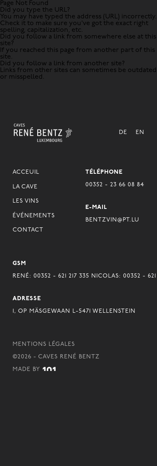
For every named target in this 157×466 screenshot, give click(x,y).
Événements (34, 216)
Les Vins (26, 201)
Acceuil (26, 172)
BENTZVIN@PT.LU (112, 220)
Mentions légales (44, 344)
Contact (28, 230)
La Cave (25, 187)
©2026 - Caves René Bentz (56, 357)
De (123, 132)
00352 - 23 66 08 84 (114, 185)
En (140, 132)
